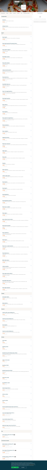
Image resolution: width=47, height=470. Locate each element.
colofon (31, 1)
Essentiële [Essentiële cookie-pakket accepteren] (23, 467)
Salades (11, 13)
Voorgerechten (3, 13)
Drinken (18, 13)
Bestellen (40, 21)
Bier (21, 13)
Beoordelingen (22, 1)
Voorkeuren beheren (31, 464)
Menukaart (17, 1)
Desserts (14, 13)
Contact (27, 1)
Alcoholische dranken (26, 13)
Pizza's (7, 13)
